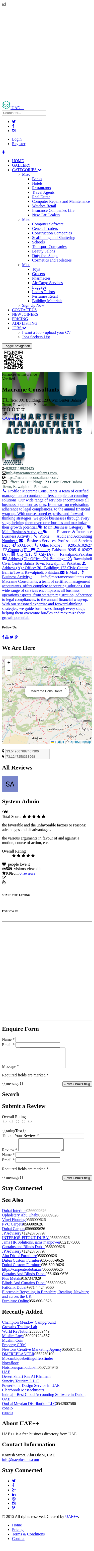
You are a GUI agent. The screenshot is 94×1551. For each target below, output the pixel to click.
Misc (26, 174)
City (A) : (44, 554)
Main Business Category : (62, 527)
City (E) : (22, 554)
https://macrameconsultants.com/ (32, 477)
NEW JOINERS (25, 314)
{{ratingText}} (14, 1134)
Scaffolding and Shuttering (53, 237)
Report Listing (17, 882)
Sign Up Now (33, 305)
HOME (18, 161)
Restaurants (41, 188)
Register (18, 144)
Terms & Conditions (28, 1540)
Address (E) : (41, 561)
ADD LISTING (24, 323)
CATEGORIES (27, 170)
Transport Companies (49, 246)
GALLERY (21, 165)
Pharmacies (41, 278)
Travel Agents (43, 192)
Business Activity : (25, 534)
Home (17, 1531)
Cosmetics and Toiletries (52, 260)
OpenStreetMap (80, 742)
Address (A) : (45, 567)
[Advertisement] (47, 54)
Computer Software (48, 224)
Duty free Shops (45, 255)
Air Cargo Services (47, 283)
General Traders (45, 228)
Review (9, 1156)
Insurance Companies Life (53, 210)
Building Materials (47, 301)
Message (10, 1070)
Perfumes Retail (45, 296)
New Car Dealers (46, 215)
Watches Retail (44, 206)
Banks (37, 179)
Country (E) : (16, 550)
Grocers (38, 274)
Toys (36, 269)
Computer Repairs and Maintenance (61, 201)
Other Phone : (48, 545)
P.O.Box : (22, 545)
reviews (27, 873)
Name (8, 1039)
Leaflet (57, 742)
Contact (18, 1544)
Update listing (18, 878)
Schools (38, 242)
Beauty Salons (43, 251)
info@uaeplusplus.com (20, 1465)
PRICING (20, 319)
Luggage (39, 287)
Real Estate (41, 197)
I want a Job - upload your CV (46, 332)
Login (17, 139)
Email (8, 1045)
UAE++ (71, 1522)
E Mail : (70, 572)
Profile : (46, 509)
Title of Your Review (20, 1139)
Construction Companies (52, 233)
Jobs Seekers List (36, 337)
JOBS (19, 328)
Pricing (18, 1535)
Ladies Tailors (43, 292)
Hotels (37, 183)
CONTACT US (24, 310)
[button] (66, 689)
